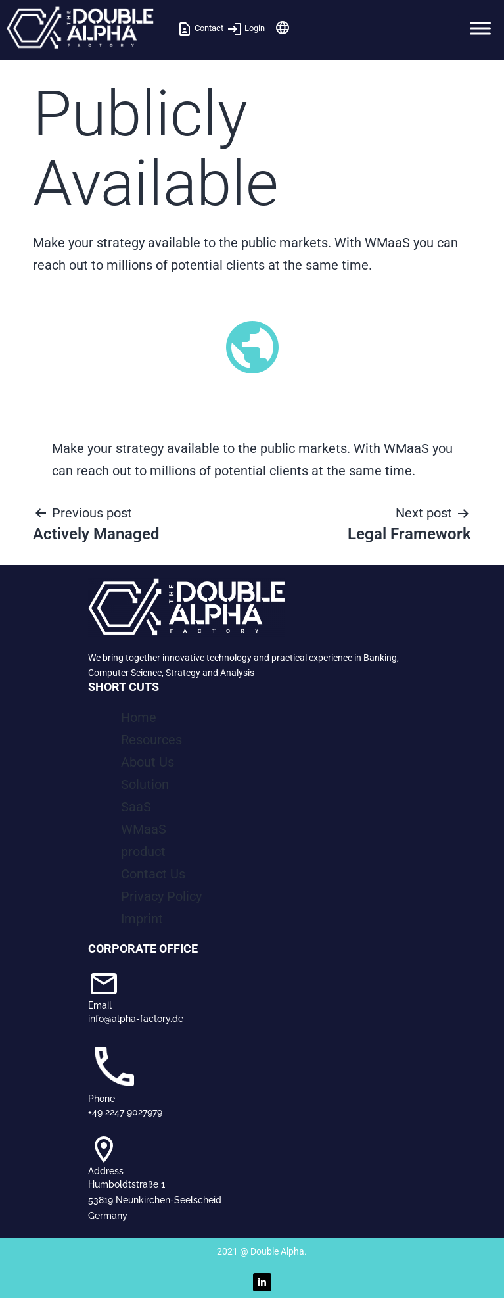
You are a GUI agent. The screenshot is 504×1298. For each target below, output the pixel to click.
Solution (145, 784)
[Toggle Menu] (480, 28)
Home (138, 717)
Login (246, 28)
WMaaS (143, 829)
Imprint (142, 918)
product (143, 851)
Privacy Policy (161, 896)
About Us (147, 762)
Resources (151, 740)
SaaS (136, 807)
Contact (200, 28)
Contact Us (153, 874)
